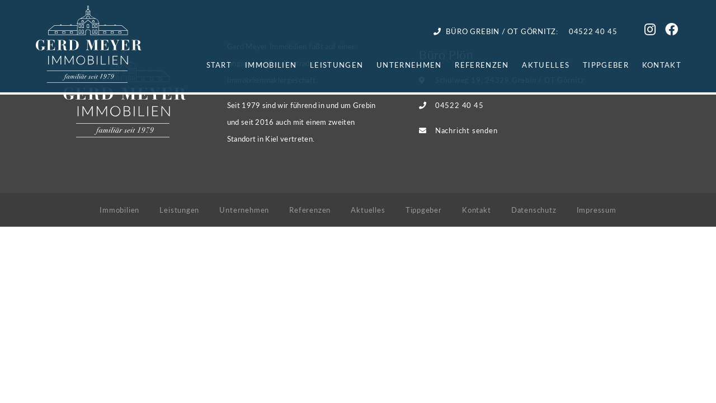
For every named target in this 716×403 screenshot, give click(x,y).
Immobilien (270, 64)
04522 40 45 (459, 105)
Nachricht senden (466, 130)
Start (219, 64)
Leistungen (336, 64)
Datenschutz (534, 209)
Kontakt (661, 64)
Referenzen (481, 64)
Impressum (596, 209)
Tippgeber (606, 64)
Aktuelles (545, 64)
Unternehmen (408, 64)
